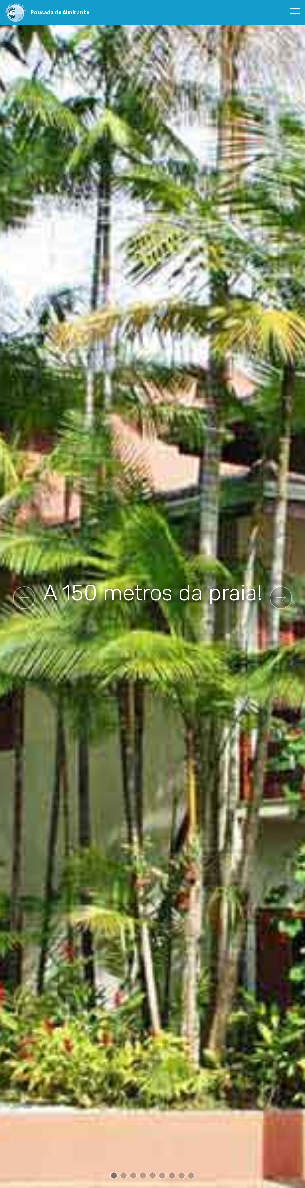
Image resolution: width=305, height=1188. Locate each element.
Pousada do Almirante (60, 12)
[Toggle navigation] (295, 11)
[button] (24, 597)
